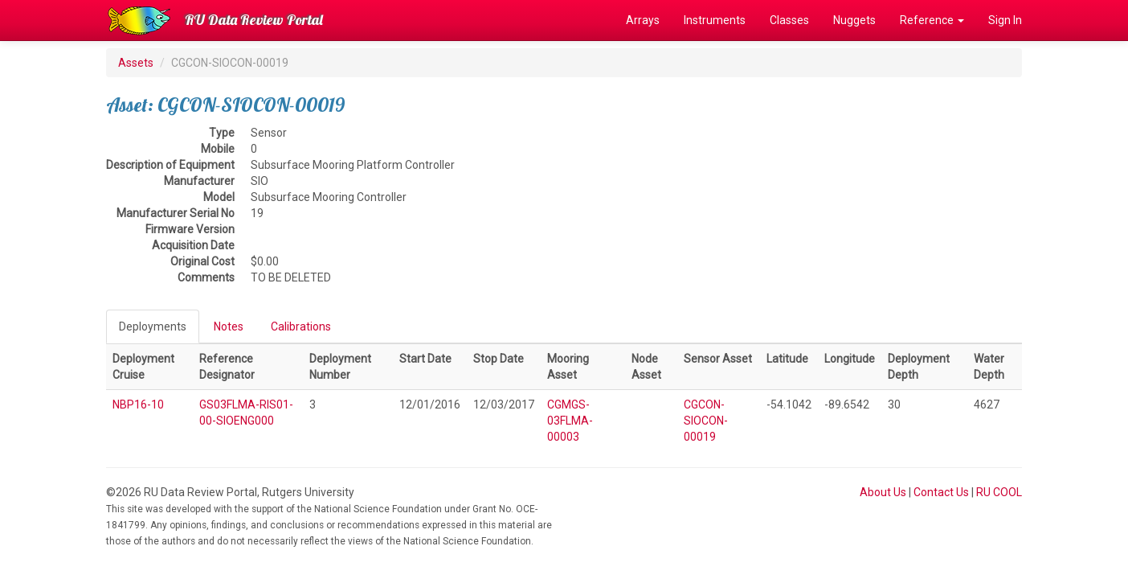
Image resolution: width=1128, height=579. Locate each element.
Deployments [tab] (152, 326)
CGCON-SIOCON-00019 (706, 420)
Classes (789, 20)
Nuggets (854, 20)
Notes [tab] (228, 326)
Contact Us (941, 492)
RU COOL (999, 492)
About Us (883, 492)
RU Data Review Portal (254, 19)
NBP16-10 (138, 404)
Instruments (715, 20)
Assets (135, 62)
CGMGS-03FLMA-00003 (570, 420)
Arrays (643, 20)
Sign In (1005, 20)
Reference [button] (932, 20)
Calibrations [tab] (301, 326)
